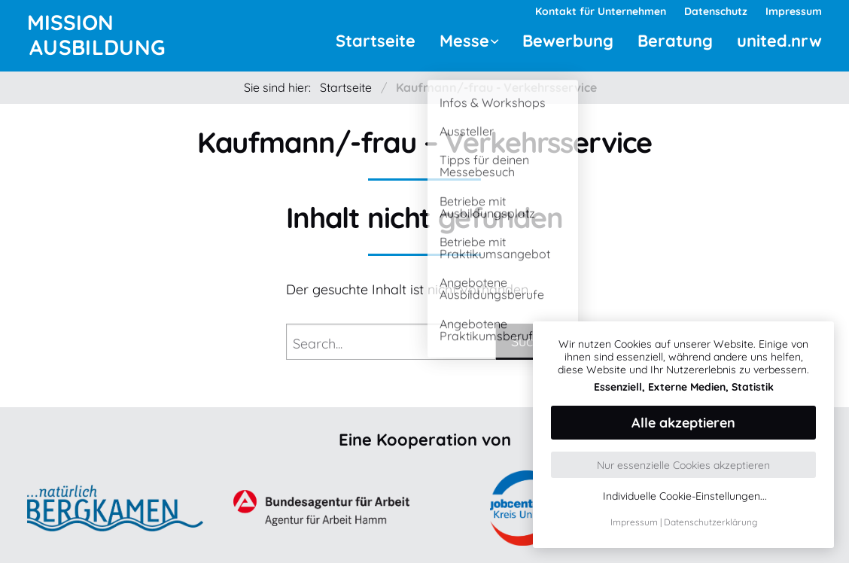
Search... (317, 343)
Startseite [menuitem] (375, 40)
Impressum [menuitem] (793, 11)
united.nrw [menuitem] (779, 40)
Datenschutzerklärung (710, 522)
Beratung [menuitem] (675, 40)
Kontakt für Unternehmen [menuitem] (600, 11)
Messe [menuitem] (464, 40)
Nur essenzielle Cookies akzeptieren (683, 465)
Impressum (634, 522)
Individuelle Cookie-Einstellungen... (685, 496)
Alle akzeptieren (683, 422)
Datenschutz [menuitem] (715, 11)
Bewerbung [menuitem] (567, 40)
